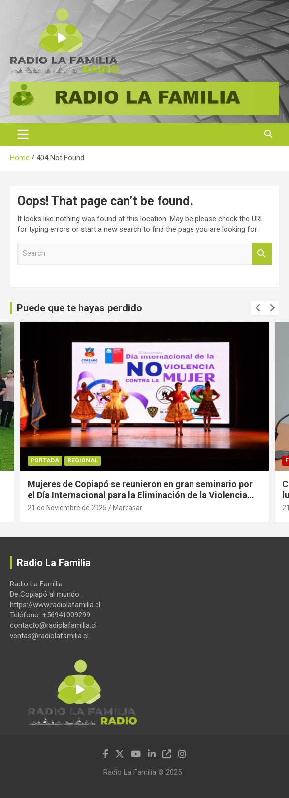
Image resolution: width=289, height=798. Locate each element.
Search (262, 254)
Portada (45, 460)
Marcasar (127, 508)
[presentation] (258, 308)
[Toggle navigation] (23, 134)
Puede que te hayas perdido (79, 308)
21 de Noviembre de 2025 (67, 508)
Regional (82, 460)
